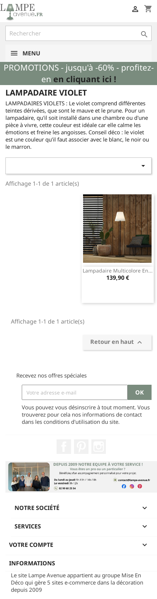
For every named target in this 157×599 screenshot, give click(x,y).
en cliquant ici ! (84, 79)
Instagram (98, 446)
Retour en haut (117, 342)
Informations (32, 563)
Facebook (64, 446)
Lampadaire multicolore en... (118, 270)
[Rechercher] (78, 33)
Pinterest (81, 446)
